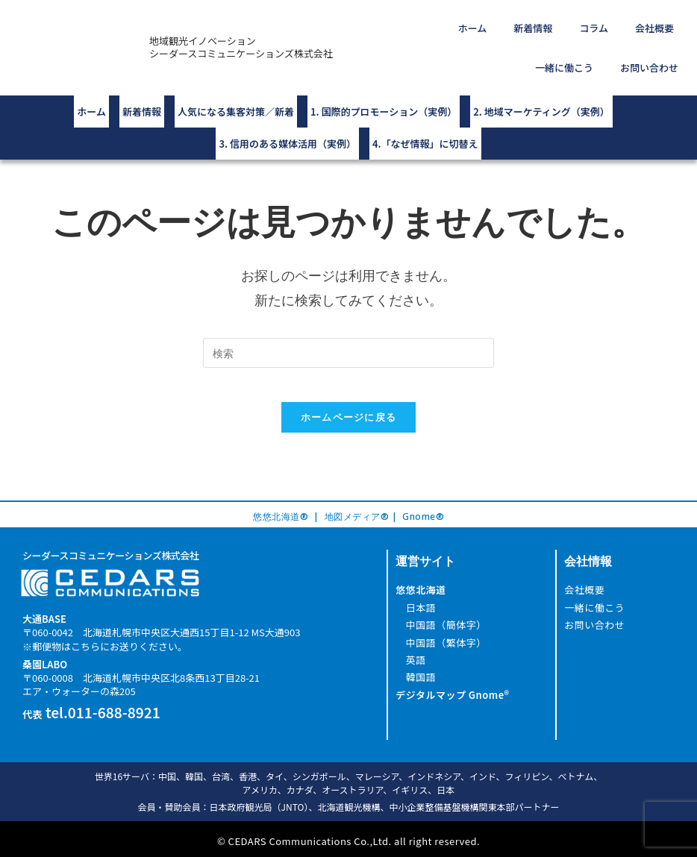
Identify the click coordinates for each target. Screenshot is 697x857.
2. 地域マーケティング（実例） (541, 93)
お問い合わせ (655, 56)
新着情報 (489, 24)
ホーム (441, 24)
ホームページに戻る (349, 398)
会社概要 (587, 24)
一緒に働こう (651, 24)
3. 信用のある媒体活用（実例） (287, 117)
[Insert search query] (348, 323)
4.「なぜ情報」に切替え (425, 117)
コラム (538, 24)
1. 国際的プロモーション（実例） (383, 93)
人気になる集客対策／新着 (236, 93)
